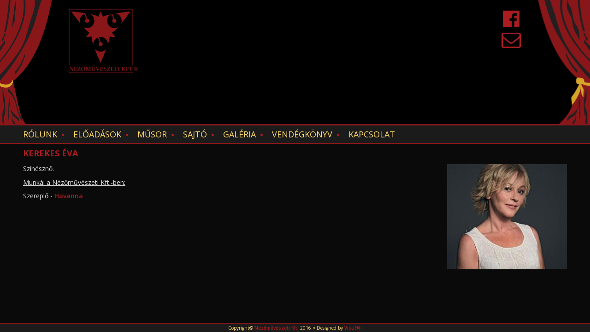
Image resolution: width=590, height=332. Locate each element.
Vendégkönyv (302, 134)
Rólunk (40, 134)
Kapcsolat (371, 134)
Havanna (69, 195)
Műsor (152, 134)
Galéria (239, 134)
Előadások (97, 134)
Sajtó (195, 134)
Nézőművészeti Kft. (276, 328)
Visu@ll (353, 328)
